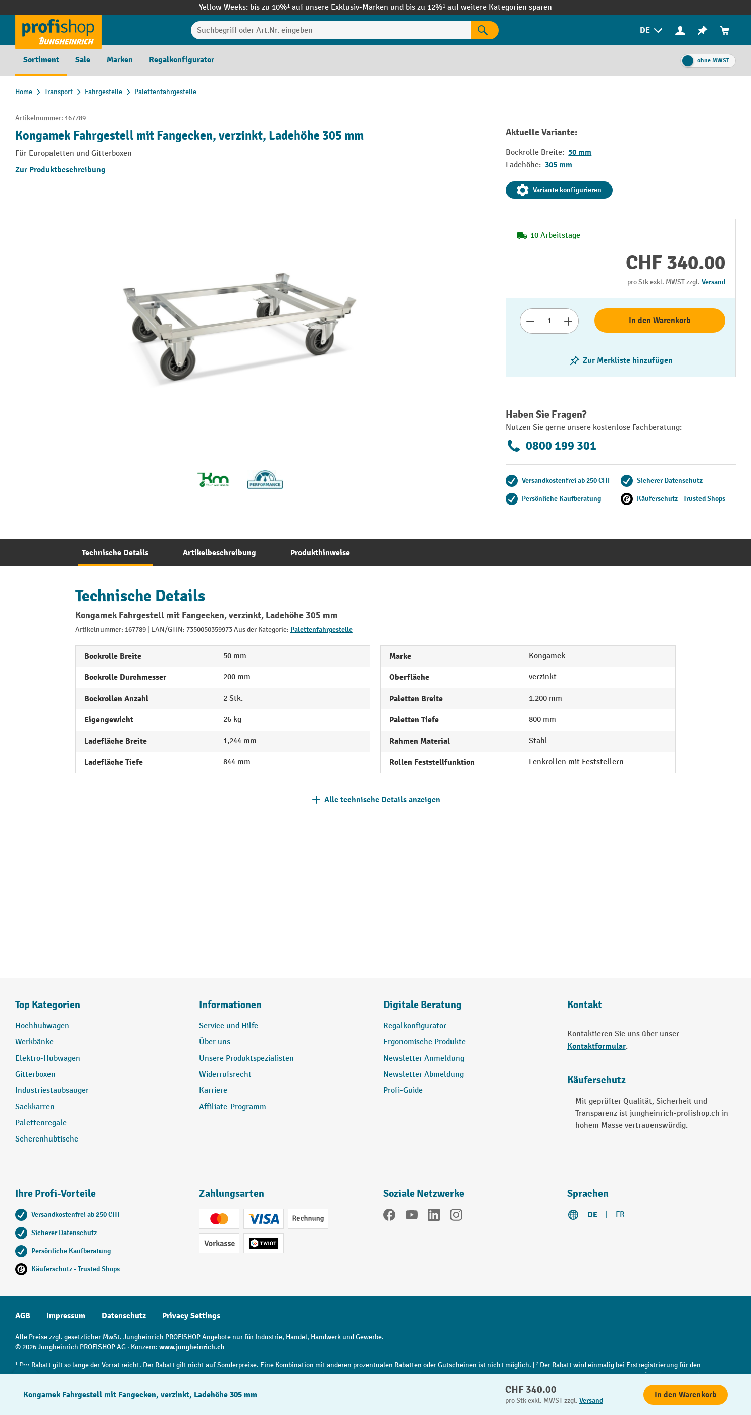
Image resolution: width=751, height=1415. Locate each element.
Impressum (65, 1316)
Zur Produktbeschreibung (60, 170)
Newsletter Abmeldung (423, 1074)
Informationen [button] (230, 1004)
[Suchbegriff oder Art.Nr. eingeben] (331, 30)
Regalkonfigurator (414, 1026)
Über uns (214, 1042)
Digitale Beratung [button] (422, 1004)
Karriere (213, 1091)
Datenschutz (124, 1316)
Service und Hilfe (228, 1026)
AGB (22, 1316)
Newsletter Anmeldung (423, 1058)
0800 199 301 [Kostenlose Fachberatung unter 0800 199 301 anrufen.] (551, 446)
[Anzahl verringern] (530, 321)
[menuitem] (652, 30)
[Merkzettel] (702, 30)
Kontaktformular (596, 1046)
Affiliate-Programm (232, 1107)
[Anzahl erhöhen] (568, 321)
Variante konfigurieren (559, 190)
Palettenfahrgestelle (321, 629)
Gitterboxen (35, 1074)
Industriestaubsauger (52, 1091)
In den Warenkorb (660, 320)
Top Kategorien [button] (47, 1004)
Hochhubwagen (42, 1026)
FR (620, 1214)
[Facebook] (389, 1217)
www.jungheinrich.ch (192, 1347)
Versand (713, 282)
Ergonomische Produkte (424, 1042)
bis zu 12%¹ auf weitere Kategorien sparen (479, 7)
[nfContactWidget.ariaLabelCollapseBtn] (25, 1390)
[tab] (115, 552)
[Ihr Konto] (680, 30)
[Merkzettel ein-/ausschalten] (621, 360)
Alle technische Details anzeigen (382, 800)
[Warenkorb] (725, 30)
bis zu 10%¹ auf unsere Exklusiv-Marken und (328, 7)
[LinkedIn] (434, 1217)
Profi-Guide (403, 1091)
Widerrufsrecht (225, 1074)
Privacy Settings (191, 1316)
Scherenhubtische (46, 1139)
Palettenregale (41, 1123)
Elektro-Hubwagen (47, 1058)
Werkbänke (34, 1042)
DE (592, 1215)
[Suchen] (485, 30)
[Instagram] (456, 1217)
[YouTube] (412, 1217)
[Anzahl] (549, 321)
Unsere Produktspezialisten (246, 1058)
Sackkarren (35, 1107)
